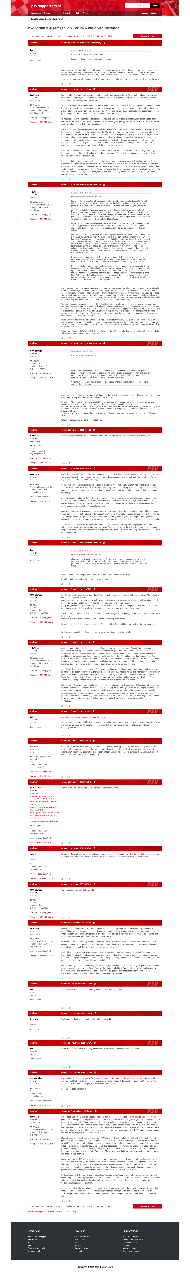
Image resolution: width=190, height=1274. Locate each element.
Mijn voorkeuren (129, 1248)
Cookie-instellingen (131, 1251)
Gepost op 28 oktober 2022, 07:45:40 (76, 848)
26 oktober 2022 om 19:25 (92, 555)
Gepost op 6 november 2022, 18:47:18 (76, 984)
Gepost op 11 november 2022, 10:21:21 (76, 1111)
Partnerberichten (82, 1248)
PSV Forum (36, 28)
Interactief (67, 13)
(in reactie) (96, 43)
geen (49, 215)
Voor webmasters (82, 1236)
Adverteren (80, 1245)
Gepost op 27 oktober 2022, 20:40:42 (76, 782)
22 (111, 36)
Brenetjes (34, 1019)
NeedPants (34, 747)
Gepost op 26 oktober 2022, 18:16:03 (76, 430)
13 (93, 36)
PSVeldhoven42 (36, 436)
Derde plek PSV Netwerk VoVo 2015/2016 (42, 796)
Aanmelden (32, 1236)
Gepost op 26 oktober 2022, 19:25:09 (76, 468)
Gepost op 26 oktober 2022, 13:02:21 (76, 343)
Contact (78, 1251)
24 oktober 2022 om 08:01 (95, 55)
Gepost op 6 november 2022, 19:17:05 (76, 1072)
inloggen (144, 13)
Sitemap (126, 1245)
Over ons (80, 1231)
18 (102, 36)
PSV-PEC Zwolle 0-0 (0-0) (40, 842)
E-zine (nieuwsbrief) (36, 1248)
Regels (48, 19)
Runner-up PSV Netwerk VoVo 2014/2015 (42, 799)
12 (91, 36)
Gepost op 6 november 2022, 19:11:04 (76, 1043)
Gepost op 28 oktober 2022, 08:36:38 (76, 884)
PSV (35, 53)
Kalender (31, 1245)
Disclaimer (79, 1239)
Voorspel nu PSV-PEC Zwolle (41, 122)
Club (77, 13)
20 (107, 36)
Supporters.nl (130, 1231)
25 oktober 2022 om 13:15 (92, 197)
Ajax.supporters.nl (130, 1236)
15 (98, 36)
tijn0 (31, 50)
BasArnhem (34, 95)
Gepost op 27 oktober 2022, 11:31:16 (75, 642)
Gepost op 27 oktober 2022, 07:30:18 (76, 543)
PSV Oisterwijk (75, 55)
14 (95, 36)
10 (87, 36)
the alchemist (35, 788)
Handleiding (57, 19)
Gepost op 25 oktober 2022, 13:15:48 (76, 89)
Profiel (85, 13)
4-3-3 (49, 117)
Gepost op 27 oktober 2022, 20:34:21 (76, 741)
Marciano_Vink (36, 1078)
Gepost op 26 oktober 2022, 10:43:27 (76, 185)
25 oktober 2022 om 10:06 (89, 355)
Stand (30, 1242)
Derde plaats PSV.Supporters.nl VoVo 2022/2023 (44, 821)
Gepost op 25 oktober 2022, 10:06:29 (76, 43)
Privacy (78, 1242)
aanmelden (155, 13)
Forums (57, 13)
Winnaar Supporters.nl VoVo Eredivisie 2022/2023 (44, 813)
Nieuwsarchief (34, 1251)
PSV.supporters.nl (130, 1242)
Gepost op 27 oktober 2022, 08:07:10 (76, 589)
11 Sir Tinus (34, 192)
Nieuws (47, 13)
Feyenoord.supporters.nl (133, 1239)
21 (109, 36)
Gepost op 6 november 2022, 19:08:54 (76, 1013)
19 (104, 36)
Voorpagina (36, 13)
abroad (32, 854)
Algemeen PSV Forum (66, 28)
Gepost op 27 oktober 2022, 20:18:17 (75, 711)
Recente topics (37, 19)
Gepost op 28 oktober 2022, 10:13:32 (76, 923)
